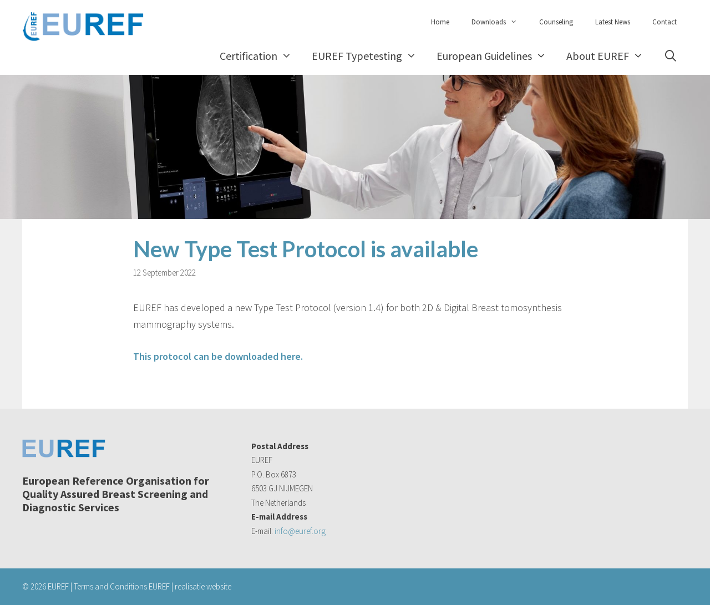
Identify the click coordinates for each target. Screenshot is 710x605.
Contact (664, 22)
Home (440, 22)
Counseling (556, 22)
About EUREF (609, 55)
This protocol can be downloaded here (217, 356)
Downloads (499, 22)
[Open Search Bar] (670, 55)
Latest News (612, 22)
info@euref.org (300, 531)
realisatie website (203, 586)
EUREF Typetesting (369, 55)
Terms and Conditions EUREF (122, 586)
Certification (261, 55)
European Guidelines (496, 55)
